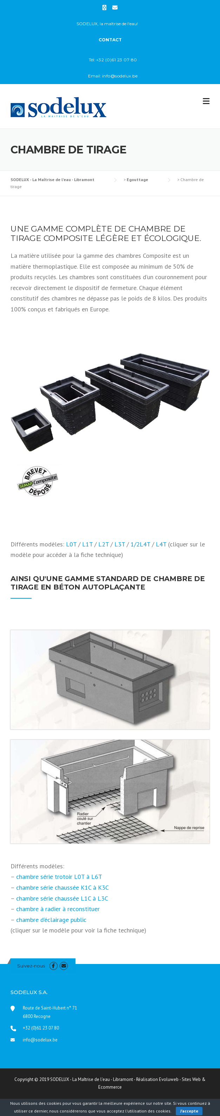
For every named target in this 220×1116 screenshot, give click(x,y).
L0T (71, 544)
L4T (161, 544)
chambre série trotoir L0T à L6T (59, 877)
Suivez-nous (31, 966)
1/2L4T (140, 544)
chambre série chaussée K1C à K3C (62, 887)
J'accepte (189, 1111)
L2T (103, 544)
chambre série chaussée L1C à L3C (62, 898)
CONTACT (110, 39)
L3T (119, 544)
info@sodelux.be (40, 1040)
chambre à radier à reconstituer (58, 909)
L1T (87, 544)
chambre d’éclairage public (51, 920)
